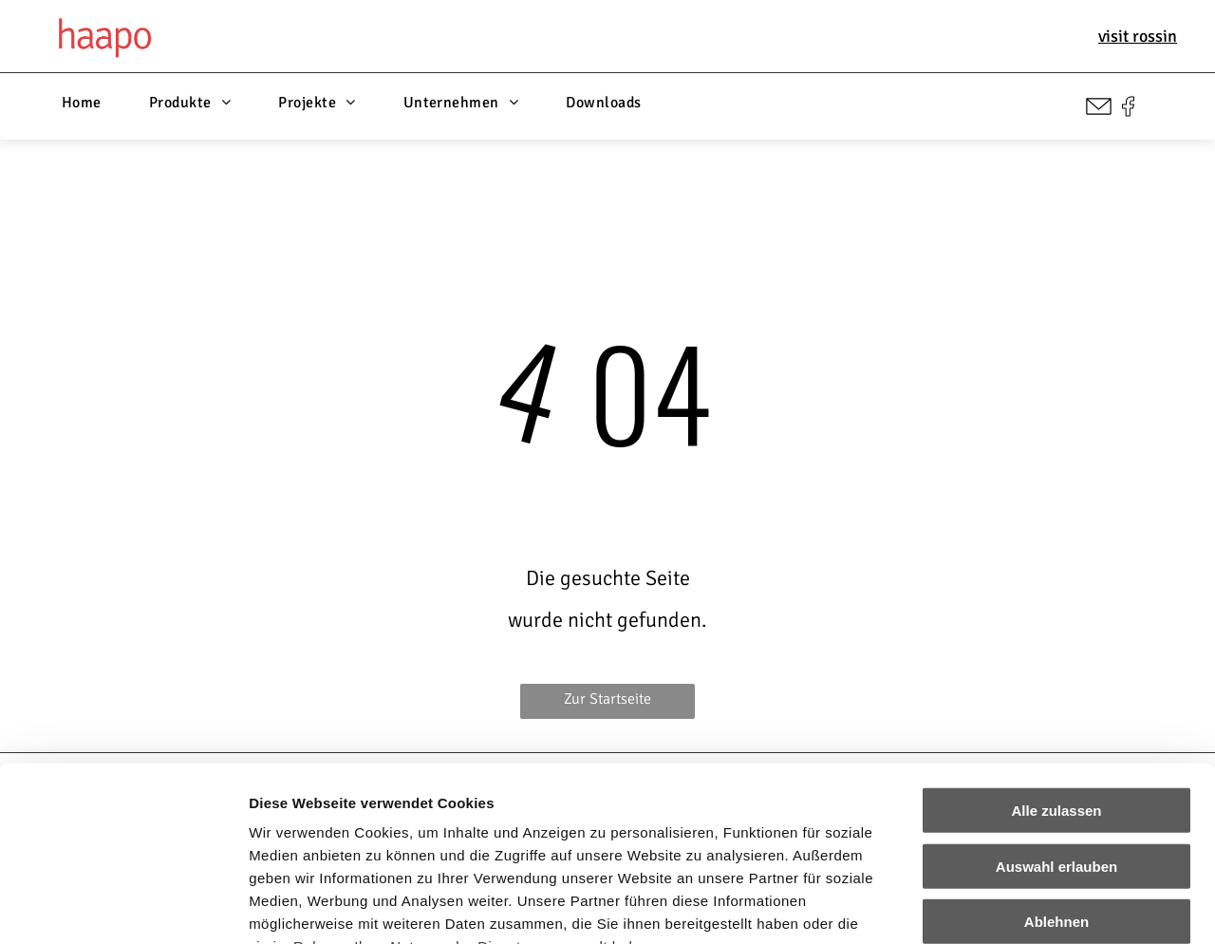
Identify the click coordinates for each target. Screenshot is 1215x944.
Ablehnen (1056, 762)
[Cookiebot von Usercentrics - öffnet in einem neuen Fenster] (123, 907)
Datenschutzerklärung (328, 832)
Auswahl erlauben (1056, 706)
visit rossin (1137, 36)
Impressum (465, 832)
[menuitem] (81, 103)
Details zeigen (1009, 906)
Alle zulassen (1056, 651)
